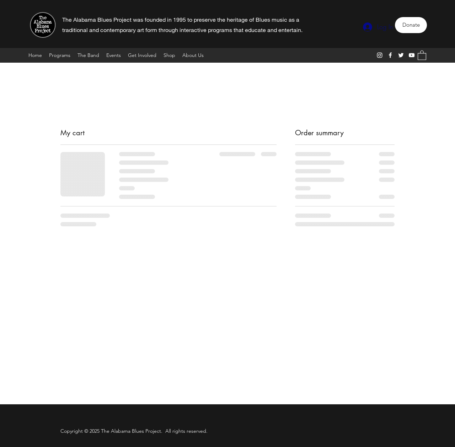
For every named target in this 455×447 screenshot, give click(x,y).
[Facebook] (390, 55)
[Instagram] (379, 55)
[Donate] (411, 25)
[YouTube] (411, 55)
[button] (422, 55)
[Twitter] (401, 55)
